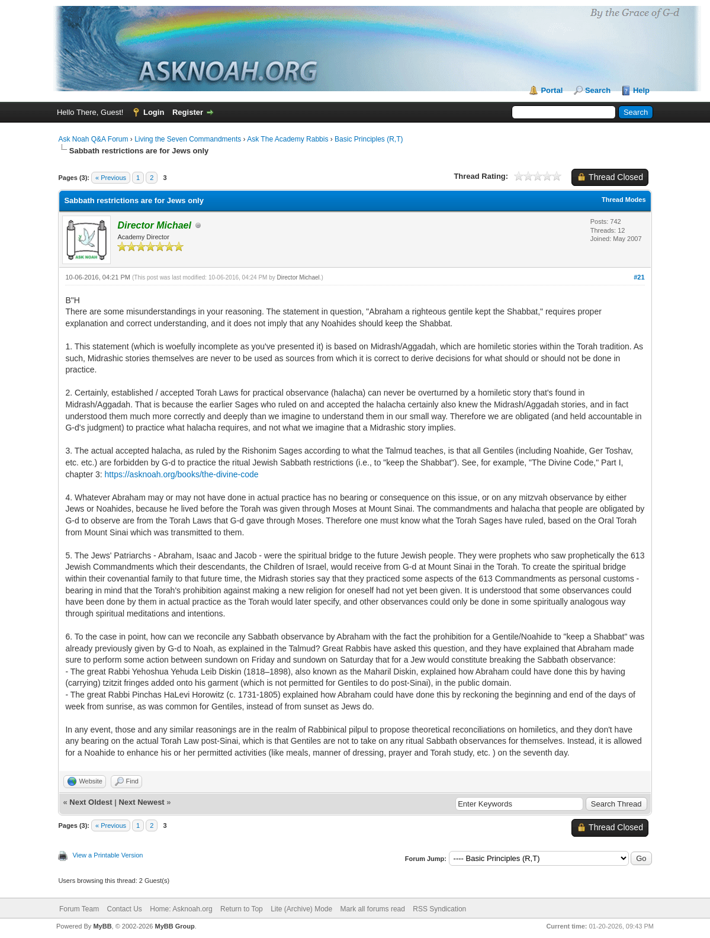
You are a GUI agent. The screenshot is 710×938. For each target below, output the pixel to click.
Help (641, 90)
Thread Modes (624, 199)
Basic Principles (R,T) (369, 139)
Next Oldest (90, 802)
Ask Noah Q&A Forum (93, 139)
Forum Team (79, 909)
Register (187, 112)
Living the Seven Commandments (187, 139)
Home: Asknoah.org (181, 909)
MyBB (102, 926)
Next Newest (141, 802)
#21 (639, 277)
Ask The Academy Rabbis (287, 139)
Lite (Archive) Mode (301, 909)
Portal (552, 90)
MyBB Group (175, 926)
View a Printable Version (107, 855)
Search (598, 90)
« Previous (110, 177)
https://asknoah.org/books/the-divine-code (182, 474)
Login (153, 112)
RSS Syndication (439, 909)
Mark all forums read (372, 909)
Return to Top (241, 909)
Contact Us (124, 909)
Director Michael (298, 277)
